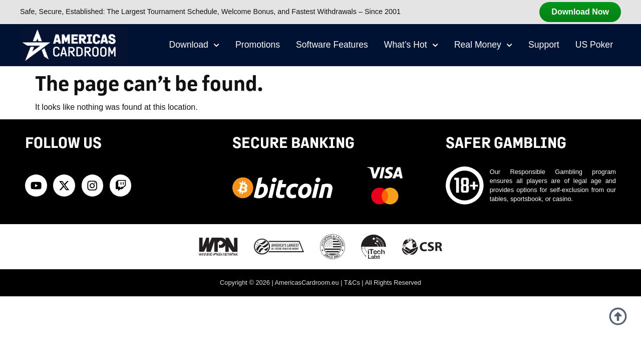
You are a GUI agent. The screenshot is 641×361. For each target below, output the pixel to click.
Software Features (332, 45)
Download (194, 45)
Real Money (483, 45)
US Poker (594, 45)
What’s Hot (411, 45)
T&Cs (352, 282)
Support (543, 45)
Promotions (257, 45)
